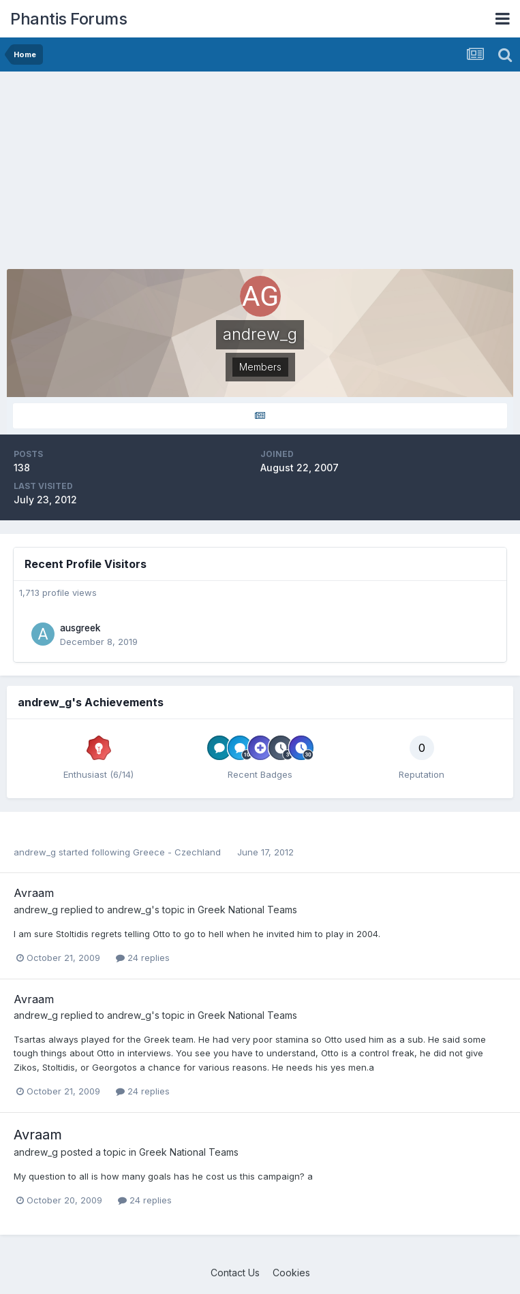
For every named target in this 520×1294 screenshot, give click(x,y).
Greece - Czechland (178, 852)
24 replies (143, 957)
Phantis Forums (68, 19)
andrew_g (35, 852)
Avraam (34, 893)
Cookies (291, 1272)
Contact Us (235, 1272)
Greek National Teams (247, 909)
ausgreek (80, 627)
